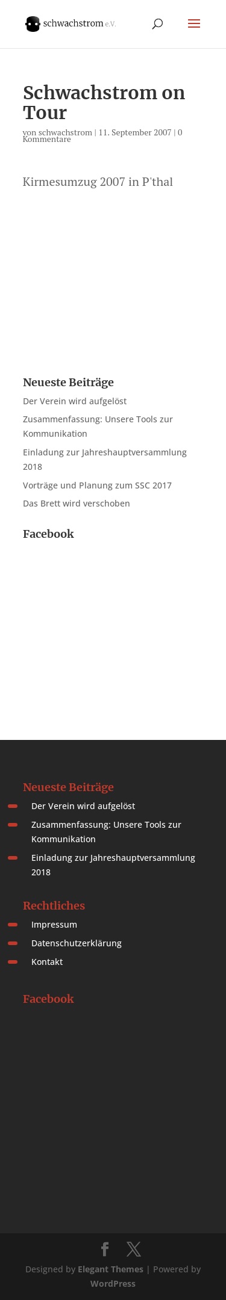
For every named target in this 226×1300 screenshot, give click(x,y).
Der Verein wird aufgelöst (75, 401)
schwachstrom (65, 132)
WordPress (113, 1283)
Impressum (54, 924)
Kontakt (47, 961)
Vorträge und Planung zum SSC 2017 (97, 485)
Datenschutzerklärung (76, 943)
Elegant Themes (110, 1269)
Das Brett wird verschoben (76, 503)
